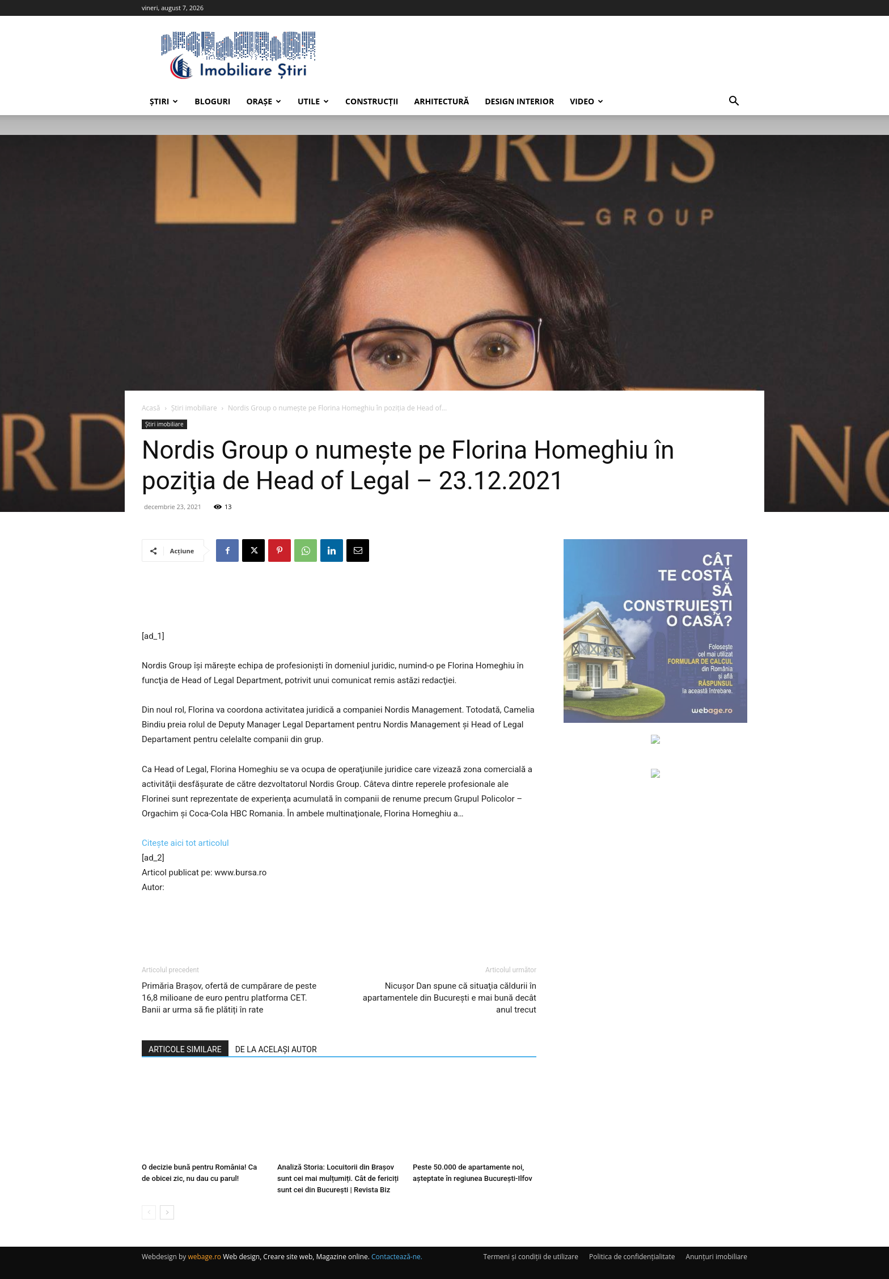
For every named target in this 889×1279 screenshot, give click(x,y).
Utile (313, 101)
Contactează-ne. (396, 1256)
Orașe (263, 101)
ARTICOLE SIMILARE (185, 1049)
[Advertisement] (339, 600)
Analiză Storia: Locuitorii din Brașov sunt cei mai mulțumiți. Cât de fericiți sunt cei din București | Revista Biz (338, 1178)
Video (586, 101)
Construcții (371, 101)
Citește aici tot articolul (185, 843)
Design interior (519, 101)
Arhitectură (441, 101)
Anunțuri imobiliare (716, 1256)
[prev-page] (149, 1212)
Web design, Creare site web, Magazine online (295, 1256)
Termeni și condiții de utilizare (530, 1256)
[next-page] (167, 1212)
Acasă (151, 408)
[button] (733, 102)
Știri (164, 101)
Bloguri (212, 101)
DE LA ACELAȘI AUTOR (276, 1049)
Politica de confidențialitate (632, 1256)
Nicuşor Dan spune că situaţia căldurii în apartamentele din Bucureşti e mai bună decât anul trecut (449, 998)
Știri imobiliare (194, 408)
